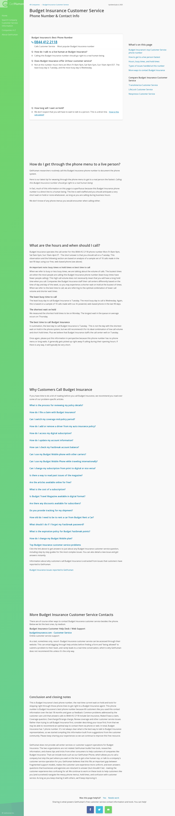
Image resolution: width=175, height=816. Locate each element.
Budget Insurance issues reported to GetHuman (51, 570)
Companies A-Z (9, 30)
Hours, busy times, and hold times (144, 61)
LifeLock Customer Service (141, 89)
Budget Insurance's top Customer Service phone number (147, 51)
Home (4, 15)
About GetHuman (10, 34)
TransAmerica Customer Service (143, 85)
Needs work (113, 798)
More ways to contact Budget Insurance (147, 70)
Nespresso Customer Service (142, 94)
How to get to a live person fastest (144, 57)
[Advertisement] (76, 87)
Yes (104, 798)
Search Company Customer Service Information (10, 23)
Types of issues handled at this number (147, 66)
